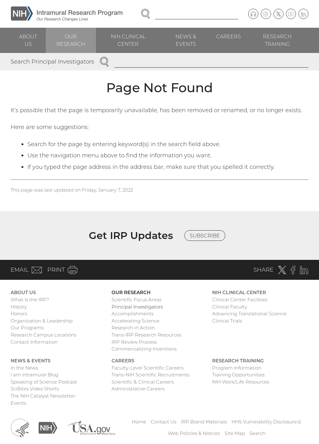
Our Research (70, 40)
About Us (28, 40)
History (19, 307)
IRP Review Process (134, 342)
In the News (24, 368)
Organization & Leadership (42, 321)
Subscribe (205, 235)
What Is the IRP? (30, 300)
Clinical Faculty (229, 307)
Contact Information (34, 342)
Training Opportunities (238, 375)
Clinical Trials (227, 321)
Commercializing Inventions (144, 349)
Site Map (235, 433)
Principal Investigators (137, 307)
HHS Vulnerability (266, 422)
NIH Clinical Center (128, 40)
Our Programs (27, 328)
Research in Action (133, 328)
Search (257, 433)
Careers (228, 36)
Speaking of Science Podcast (44, 382)
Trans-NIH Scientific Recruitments (150, 375)
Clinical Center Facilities (239, 300)
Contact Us (163, 422)
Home (139, 422)
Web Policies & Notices (194, 433)
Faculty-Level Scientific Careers (147, 368)
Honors (19, 314)
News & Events (185, 40)
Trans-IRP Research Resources (146, 335)
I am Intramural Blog (34, 375)
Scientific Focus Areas (136, 300)
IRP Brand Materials (204, 422)
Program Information (236, 368)
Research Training (277, 40)
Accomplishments (133, 314)
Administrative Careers (138, 389)
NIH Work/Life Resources (240, 382)
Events (18, 403)
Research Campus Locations (43, 335)
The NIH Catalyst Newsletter (43, 396)
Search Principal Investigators (52, 61)
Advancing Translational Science (249, 314)
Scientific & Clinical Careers (143, 382)
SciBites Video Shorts (35, 389)
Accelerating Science (136, 321)
